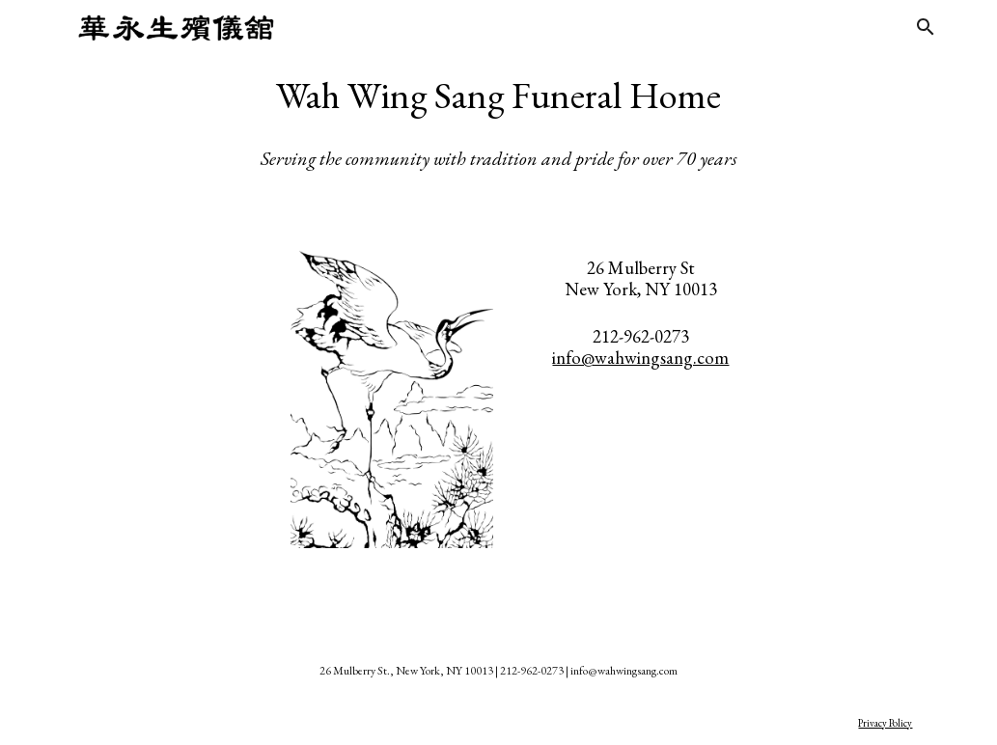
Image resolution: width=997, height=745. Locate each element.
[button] (925, 27)
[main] (499, 121)
